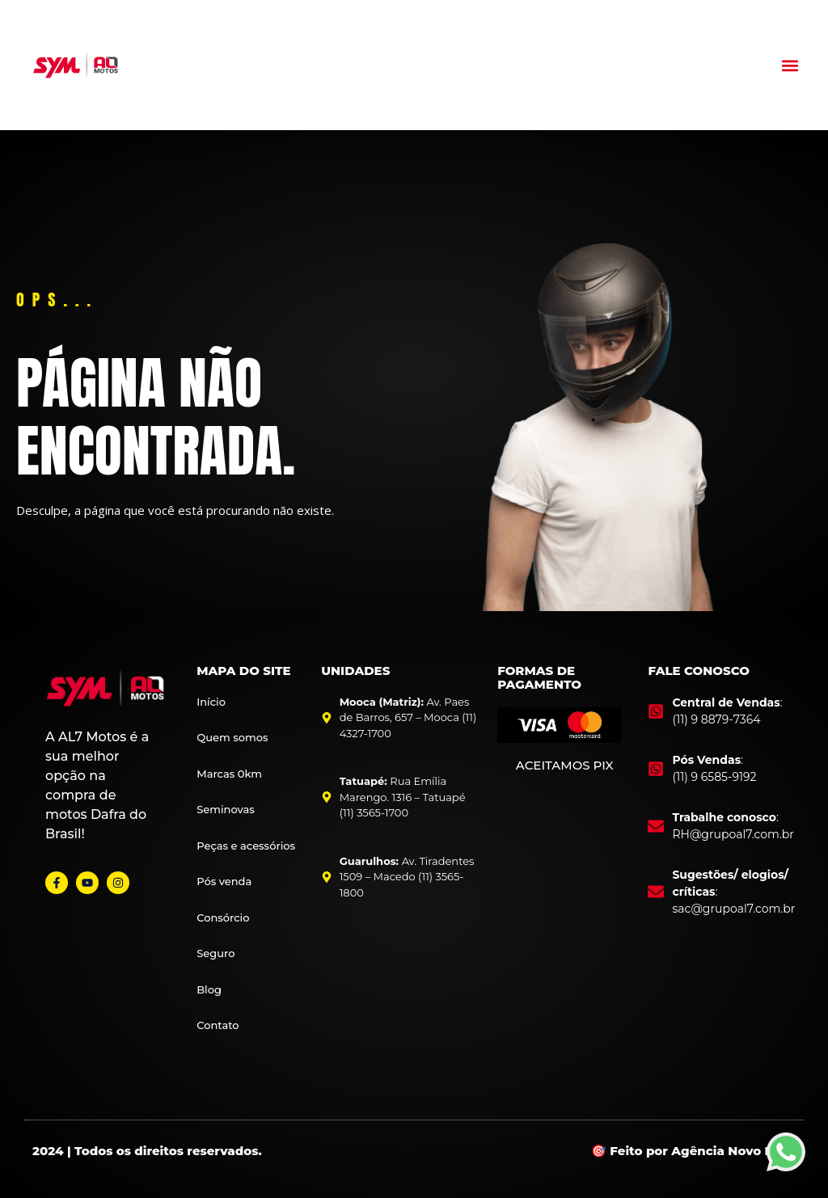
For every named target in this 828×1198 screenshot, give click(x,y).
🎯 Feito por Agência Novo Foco (693, 1150)
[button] (790, 65)
